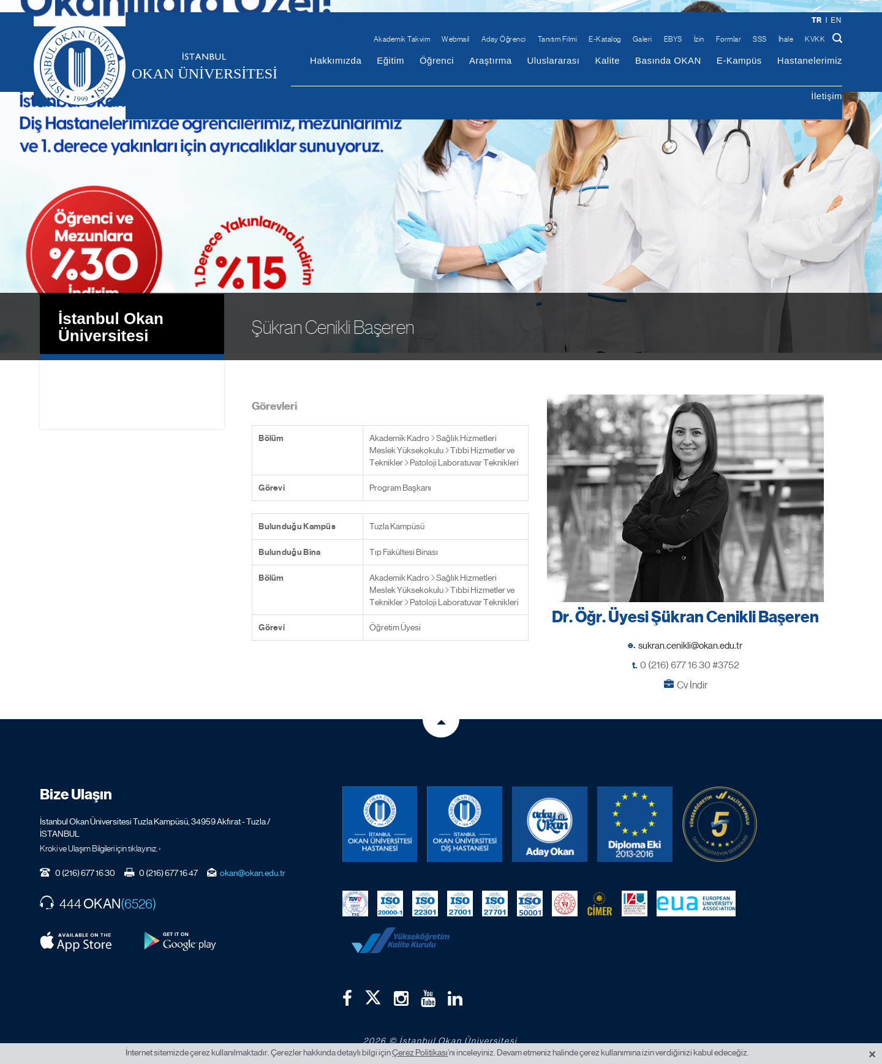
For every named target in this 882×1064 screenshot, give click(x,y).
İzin (699, 39)
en (836, 20)
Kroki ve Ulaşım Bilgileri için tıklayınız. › (100, 840)
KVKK (815, 39)
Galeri (642, 39)
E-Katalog (605, 39)
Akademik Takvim (402, 39)
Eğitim (390, 60)
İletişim (826, 96)
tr (817, 20)
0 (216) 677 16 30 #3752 (689, 657)
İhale (786, 39)
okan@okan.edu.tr (252, 865)
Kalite (607, 60)
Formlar (729, 39)
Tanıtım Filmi (558, 39)
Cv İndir (692, 677)
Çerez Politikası (420, 1052)
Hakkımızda (335, 60)
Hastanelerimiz (809, 60)
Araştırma (490, 60)
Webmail (456, 39)
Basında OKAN (668, 60)
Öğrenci (437, 60)
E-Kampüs (739, 60)
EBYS (673, 39)
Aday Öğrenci (503, 39)
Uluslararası (553, 60)
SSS (760, 39)
